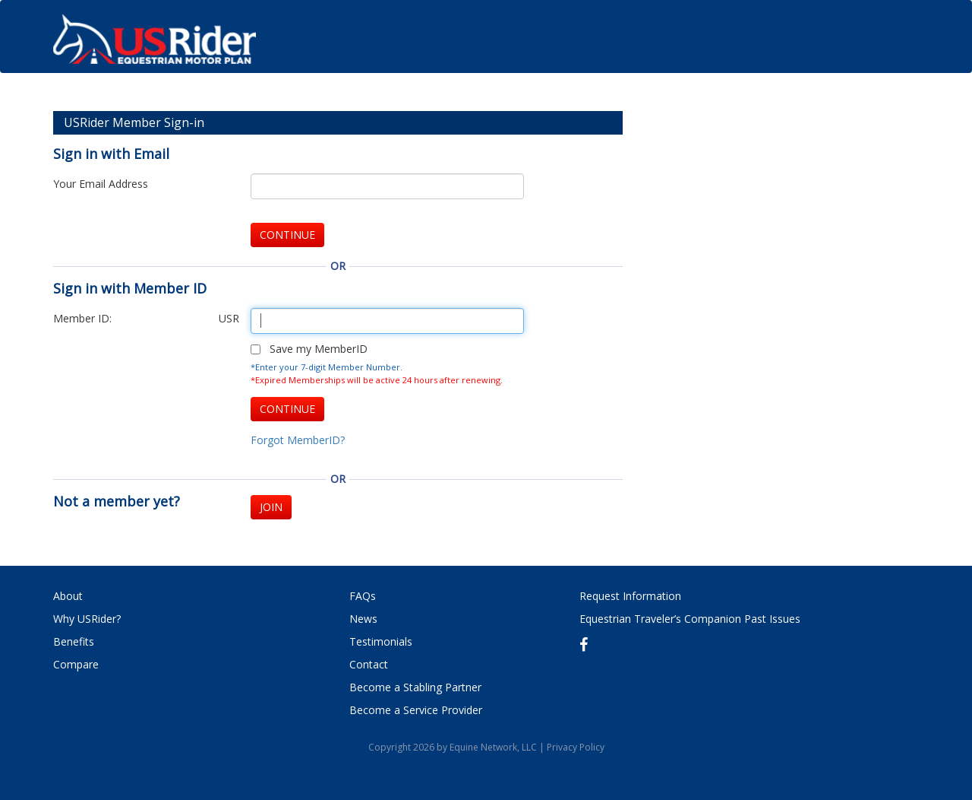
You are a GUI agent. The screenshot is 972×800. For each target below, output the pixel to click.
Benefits (73, 641)
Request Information (630, 596)
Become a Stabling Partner (415, 687)
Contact (368, 664)
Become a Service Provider (415, 710)
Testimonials (380, 641)
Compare (76, 664)
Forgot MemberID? (298, 440)
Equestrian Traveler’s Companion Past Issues (689, 618)
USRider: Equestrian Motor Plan (154, 43)
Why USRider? (87, 618)
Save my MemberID (319, 348)
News (363, 618)
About (68, 596)
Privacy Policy (575, 747)
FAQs (362, 596)
